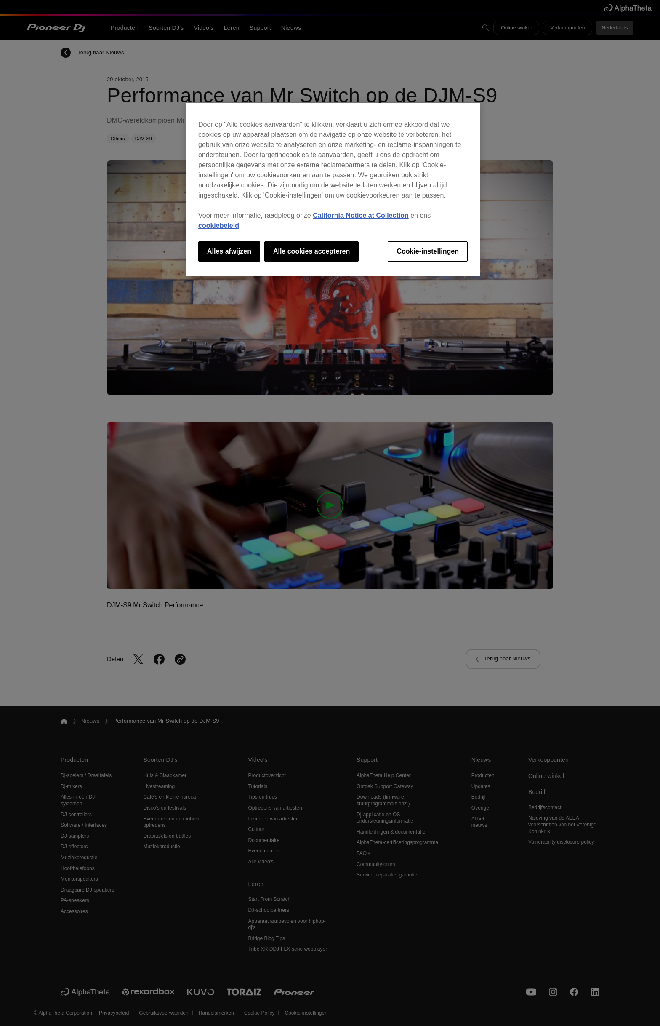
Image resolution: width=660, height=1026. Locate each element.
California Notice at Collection (361, 215)
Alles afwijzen (229, 251)
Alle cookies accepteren (311, 251)
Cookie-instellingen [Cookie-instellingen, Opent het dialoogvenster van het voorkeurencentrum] (428, 251)
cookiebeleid (218, 225)
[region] (333, 189)
